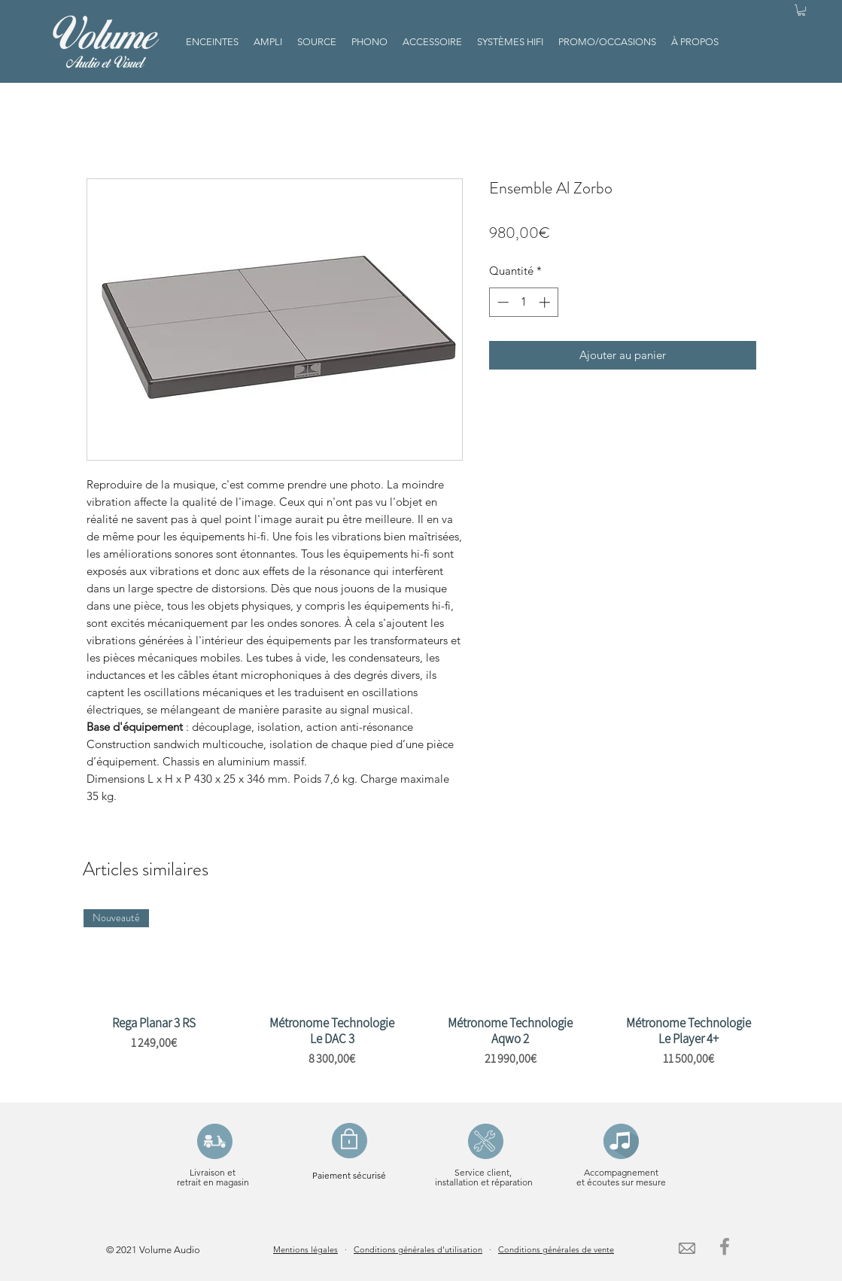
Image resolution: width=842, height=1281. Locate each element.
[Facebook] (724, 1246)
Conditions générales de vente (556, 1249)
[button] (801, 10)
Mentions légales (305, 1249)
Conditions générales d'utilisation (418, 1249)
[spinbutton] (523, 302)
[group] (421, 999)
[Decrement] (501, 302)
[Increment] (546, 302)
